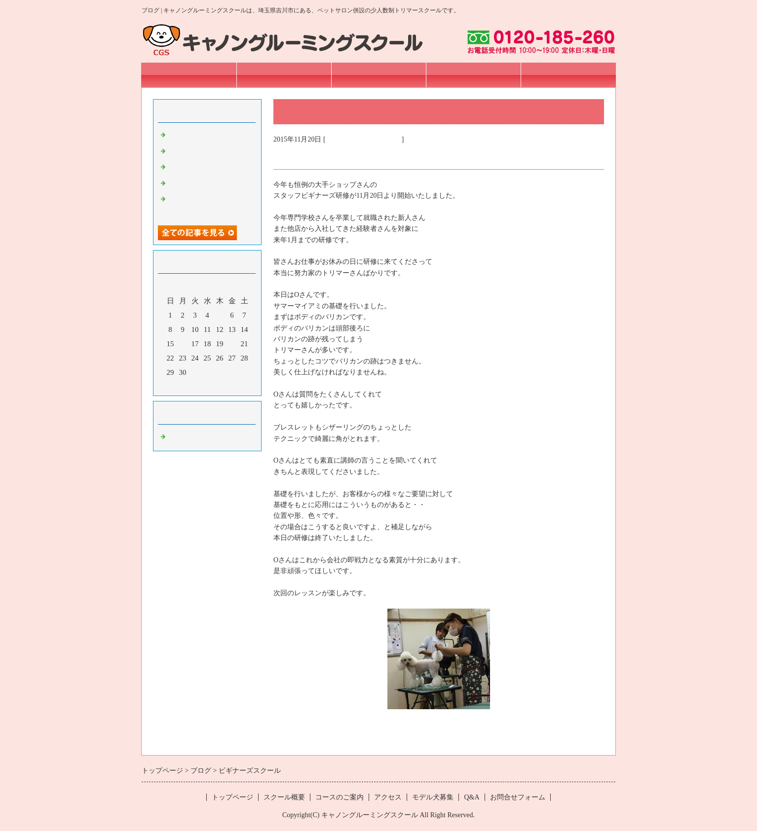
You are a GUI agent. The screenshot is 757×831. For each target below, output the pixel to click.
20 (232, 344)
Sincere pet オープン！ (204, 135)
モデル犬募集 (433, 797)
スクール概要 (284, 74)
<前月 (188, 386)
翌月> (226, 386)
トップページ (189, 74)
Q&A (471, 797)
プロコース (186, 151)
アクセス (473, 74)
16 (183, 344)
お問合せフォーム (568, 74)
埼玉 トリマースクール (364, 139)
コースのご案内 (378, 74)
